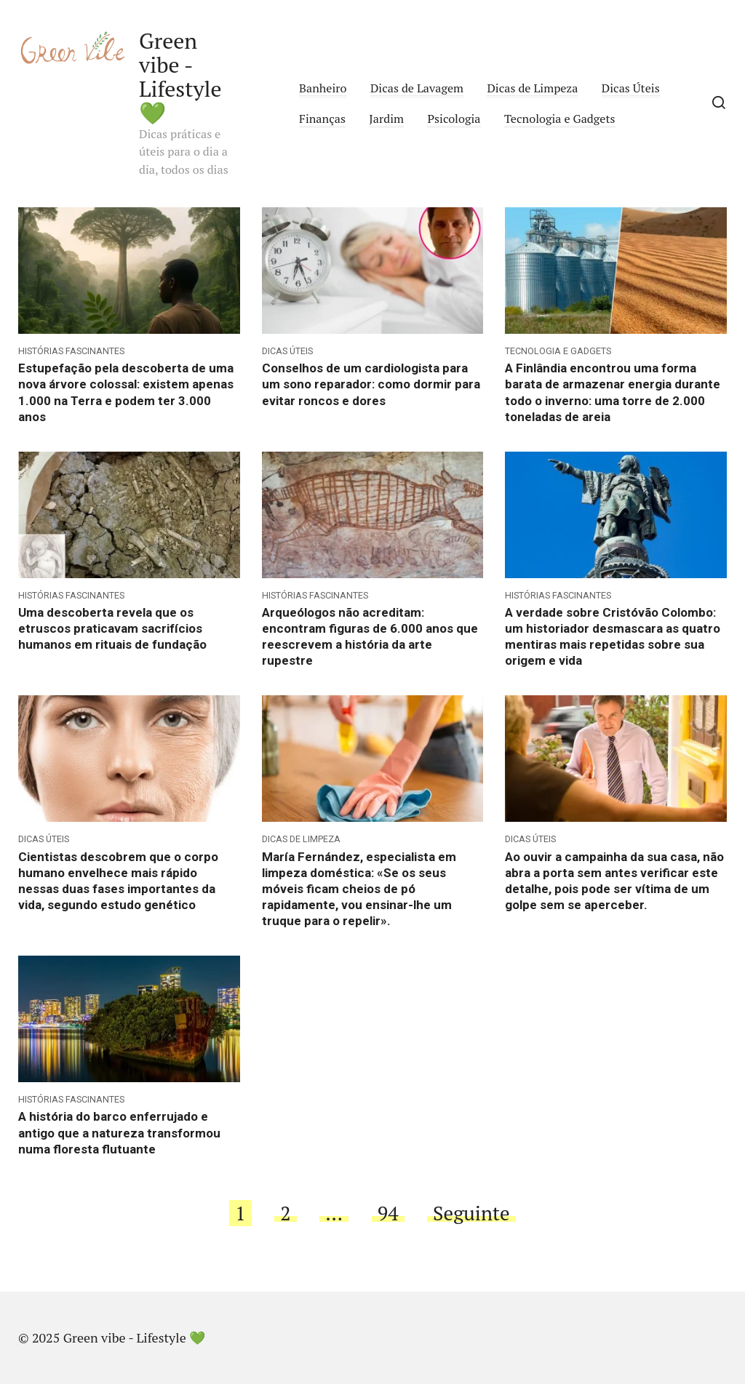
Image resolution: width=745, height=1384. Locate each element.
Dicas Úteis (631, 88)
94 (388, 1213)
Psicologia (453, 119)
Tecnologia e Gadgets (559, 119)
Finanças (322, 119)
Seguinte (471, 1213)
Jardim (386, 119)
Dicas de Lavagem (416, 88)
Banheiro (322, 88)
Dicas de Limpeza (532, 88)
